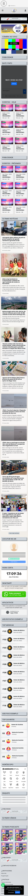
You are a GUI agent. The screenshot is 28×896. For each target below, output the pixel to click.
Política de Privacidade (7, 884)
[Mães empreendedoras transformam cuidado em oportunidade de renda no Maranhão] (14, 274)
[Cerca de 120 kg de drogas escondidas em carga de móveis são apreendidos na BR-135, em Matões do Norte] (14, 476)
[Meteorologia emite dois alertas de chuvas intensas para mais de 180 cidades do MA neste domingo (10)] (14, 311)
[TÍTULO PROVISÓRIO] (7, 112)
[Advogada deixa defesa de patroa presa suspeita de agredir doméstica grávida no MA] (14, 236)
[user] (25, 10)
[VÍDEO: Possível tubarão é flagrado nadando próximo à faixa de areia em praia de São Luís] (14, 409)
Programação (4, 876)
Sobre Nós (3, 873)
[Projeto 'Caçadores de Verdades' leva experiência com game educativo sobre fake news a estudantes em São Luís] (14, 512)
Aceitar (17, 892)
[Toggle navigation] (2, 10)
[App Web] (14, 612)
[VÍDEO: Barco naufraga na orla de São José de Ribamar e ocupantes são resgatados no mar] (14, 442)
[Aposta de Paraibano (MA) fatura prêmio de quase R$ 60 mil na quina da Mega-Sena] (14, 377)
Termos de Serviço (6, 882)
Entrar (14, 84)
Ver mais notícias (14, 533)
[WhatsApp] (3, 885)
